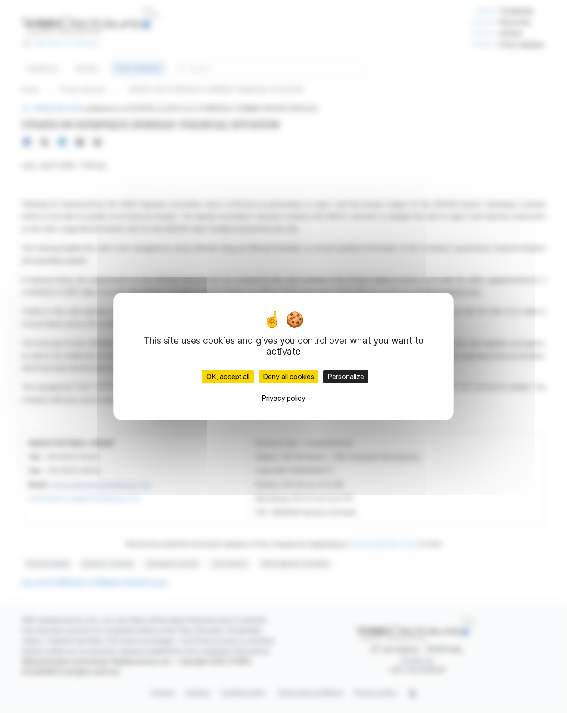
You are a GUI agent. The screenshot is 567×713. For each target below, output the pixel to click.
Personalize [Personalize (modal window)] (345, 376)
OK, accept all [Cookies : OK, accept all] (227, 376)
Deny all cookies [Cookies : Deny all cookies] (288, 376)
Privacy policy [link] (283, 398)
